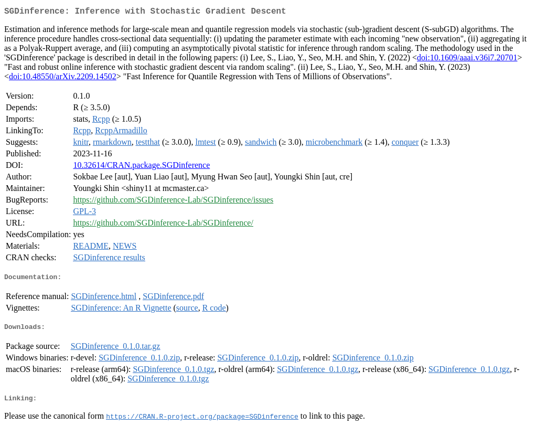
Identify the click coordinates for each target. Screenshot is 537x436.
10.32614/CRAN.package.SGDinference (141, 167)
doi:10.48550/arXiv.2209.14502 (62, 78)
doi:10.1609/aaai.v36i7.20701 (467, 59)
